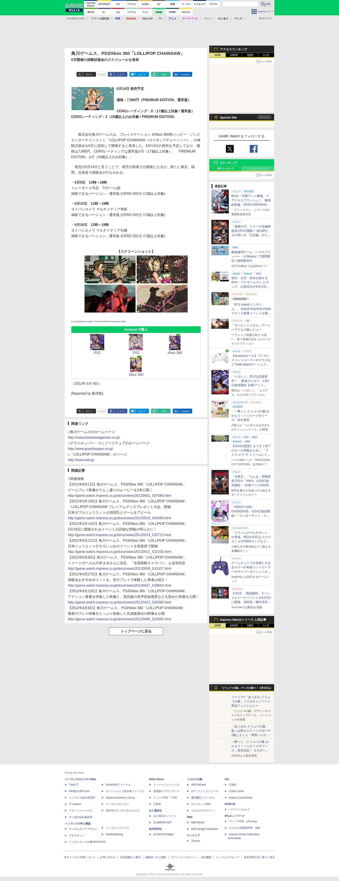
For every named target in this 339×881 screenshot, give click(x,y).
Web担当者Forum (79, 791)
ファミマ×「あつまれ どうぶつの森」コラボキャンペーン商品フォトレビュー (251, 701)
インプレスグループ (227, 857)
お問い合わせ (107, 857)
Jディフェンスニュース (204, 791)
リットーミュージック (166, 784)
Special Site (228, 117)
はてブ (142, 74)
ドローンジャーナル (80, 810)
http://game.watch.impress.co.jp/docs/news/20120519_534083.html (119, 518)
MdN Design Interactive (204, 828)
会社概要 (206, 857)
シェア (120, 74)
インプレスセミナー (117, 804)
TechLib (195, 840)
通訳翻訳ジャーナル (202, 797)
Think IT (73, 784)
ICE (227, 779)
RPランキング (225, 168)
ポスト (89, 74)
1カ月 (266, 55)
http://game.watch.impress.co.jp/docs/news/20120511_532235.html (119, 552)
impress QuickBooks (241, 797)
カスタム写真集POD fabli (244, 827)
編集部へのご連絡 (155, 857)
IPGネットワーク (235, 816)
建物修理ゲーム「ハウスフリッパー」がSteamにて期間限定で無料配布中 (251, 256)
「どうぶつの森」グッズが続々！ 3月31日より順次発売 (246, 689)
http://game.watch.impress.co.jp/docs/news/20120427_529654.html (119, 585)
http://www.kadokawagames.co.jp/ (94, 437)
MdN (189, 817)
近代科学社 (155, 828)
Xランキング (228, 163)
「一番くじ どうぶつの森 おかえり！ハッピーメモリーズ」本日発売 (250, 416)
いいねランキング (258, 168)
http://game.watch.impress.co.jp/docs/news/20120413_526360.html (119, 602)
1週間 (250, 55)
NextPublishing (114, 834)
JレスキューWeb (201, 804)
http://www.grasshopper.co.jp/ (90, 449)
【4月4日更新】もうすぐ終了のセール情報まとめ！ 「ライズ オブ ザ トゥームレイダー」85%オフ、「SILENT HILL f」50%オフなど (251, 454)
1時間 (217, 55)
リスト (101, 74)
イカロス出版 (194, 779)
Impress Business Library (120, 797)
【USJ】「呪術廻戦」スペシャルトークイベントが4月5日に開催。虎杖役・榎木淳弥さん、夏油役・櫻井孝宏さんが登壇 (251, 602)
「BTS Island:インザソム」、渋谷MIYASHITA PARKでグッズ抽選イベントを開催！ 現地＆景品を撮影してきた (251, 313)
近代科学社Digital (163, 834)
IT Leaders (75, 804)
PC (160, 18)
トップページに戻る (136, 631)
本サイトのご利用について (79, 857)
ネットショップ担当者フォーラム (125, 791)
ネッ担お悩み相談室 (80, 817)
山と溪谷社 (155, 810)
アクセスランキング (233, 49)
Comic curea (236, 791)
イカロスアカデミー (202, 810)
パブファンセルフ (239, 809)
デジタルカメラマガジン (83, 828)
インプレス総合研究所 (82, 797)
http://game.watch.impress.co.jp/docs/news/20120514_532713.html (119, 535)
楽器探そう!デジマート (166, 791)
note (164, 74)
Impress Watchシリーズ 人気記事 (243, 619)
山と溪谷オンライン (165, 816)
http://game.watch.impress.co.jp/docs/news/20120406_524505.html (119, 619)
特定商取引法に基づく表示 (259, 857)
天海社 (233, 784)
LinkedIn (185, 74)
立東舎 (157, 804)
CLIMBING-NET (162, 822)
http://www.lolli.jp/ (81, 460)
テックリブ (193, 835)
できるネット (77, 835)
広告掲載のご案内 (130, 857)
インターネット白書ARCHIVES (87, 841)
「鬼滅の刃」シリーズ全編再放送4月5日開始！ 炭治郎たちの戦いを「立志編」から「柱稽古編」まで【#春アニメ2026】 (251, 235)
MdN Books (198, 822)
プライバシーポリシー (184, 857)
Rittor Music (156, 779)
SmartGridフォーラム (118, 784)
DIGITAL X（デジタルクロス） (123, 810)
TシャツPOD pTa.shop (243, 821)
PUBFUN (230, 804)
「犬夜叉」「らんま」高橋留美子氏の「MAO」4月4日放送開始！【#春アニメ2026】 (251, 481)
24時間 (234, 55)
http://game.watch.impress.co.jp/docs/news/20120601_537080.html (119, 495)
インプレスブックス (117, 827)
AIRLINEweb (198, 784)
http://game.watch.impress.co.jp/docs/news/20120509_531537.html (119, 568)
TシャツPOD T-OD (165, 797)
